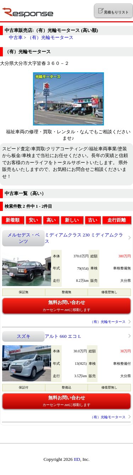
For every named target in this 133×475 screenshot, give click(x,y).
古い (92, 220)
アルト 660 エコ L (63, 336)
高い (51, 220)
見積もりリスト (113, 11)
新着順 (13, 220)
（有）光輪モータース (50, 37)
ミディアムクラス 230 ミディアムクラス (84, 238)
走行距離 (116, 220)
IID (77, 459)
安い (33, 220)
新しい (72, 220)
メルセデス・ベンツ (23, 238)
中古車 (16, 37)
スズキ (24, 336)
